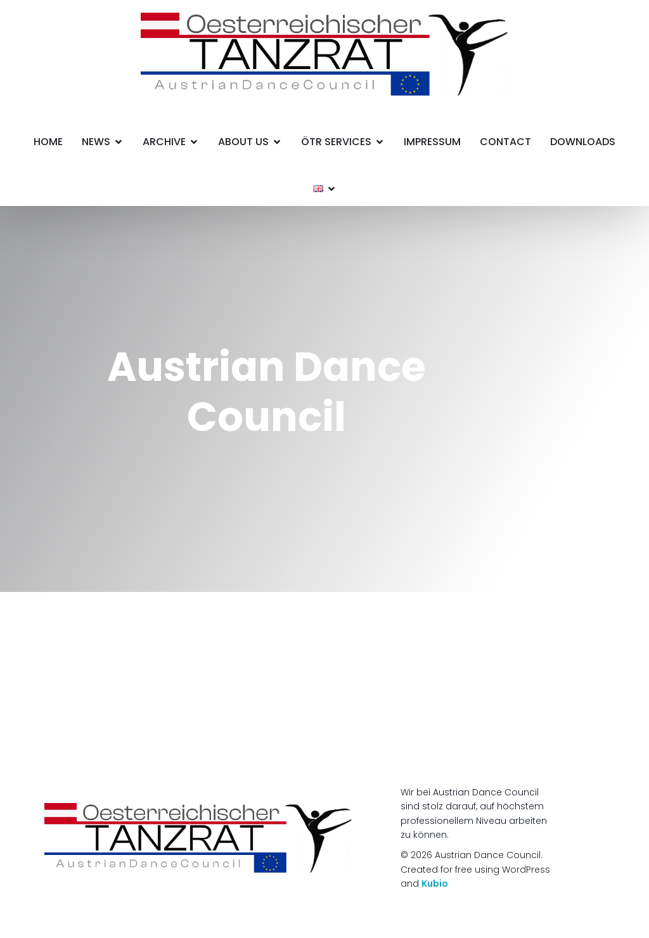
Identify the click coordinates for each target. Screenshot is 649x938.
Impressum (432, 141)
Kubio (434, 883)
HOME (48, 141)
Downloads (582, 141)
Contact (505, 141)
